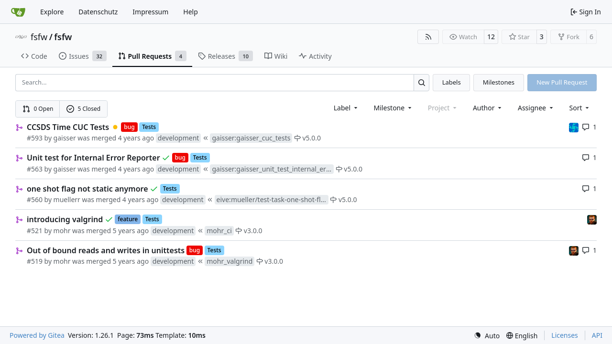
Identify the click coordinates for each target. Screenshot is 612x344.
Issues (82, 56)
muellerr (67, 199)
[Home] (18, 12)
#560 (35, 199)
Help (190, 11)
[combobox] (346, 108)
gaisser (65, 137)
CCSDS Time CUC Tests (68, 127)
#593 (35, 137)
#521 (35, 230)
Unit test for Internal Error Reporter (93, 157)
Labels (451, 82)
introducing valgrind (65, 219)
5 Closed (83, 109)
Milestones (498, 82)
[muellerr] (574, 126)
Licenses (564, 335)
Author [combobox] (488, 107)
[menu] (580, 108)
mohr (62, 230)
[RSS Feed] (428, 37)
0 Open (38, 109)
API (597, 335)
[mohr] (592, 219)
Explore (52, 11)
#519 (35, 261)
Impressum (150, 11)
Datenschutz (98, 11)
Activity (315, 56)
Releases (225, 56)
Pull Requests (152, 56)
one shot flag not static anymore (87, 189)
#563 (35, 168)
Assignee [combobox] (536, 107)
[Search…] (421, 82)
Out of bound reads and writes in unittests (106, 250)
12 (491, 36)
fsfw (39, 37)
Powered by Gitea (37, 335)
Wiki (276, 56)
